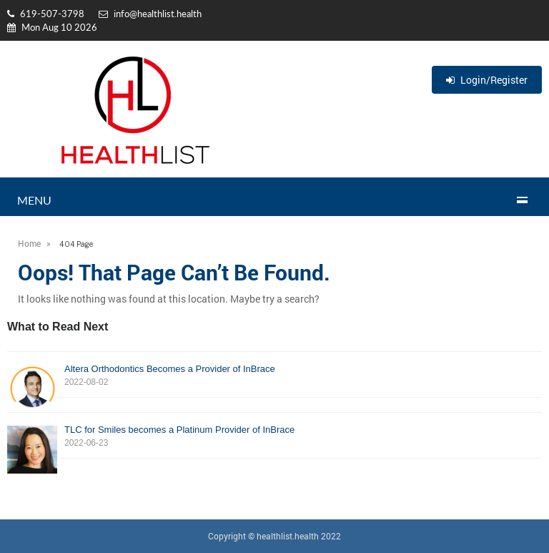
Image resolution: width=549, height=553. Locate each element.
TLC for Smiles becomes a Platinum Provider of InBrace (274, 436)
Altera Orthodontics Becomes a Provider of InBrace (274, 375)
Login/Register (487, 80)
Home (29, 243)
